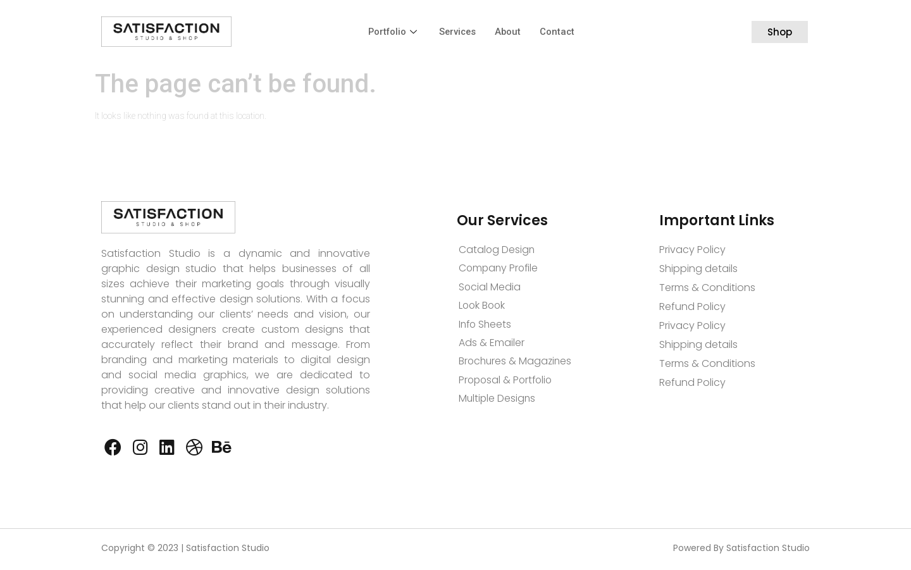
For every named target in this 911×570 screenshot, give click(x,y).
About (509, 31)
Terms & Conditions (707, 287)
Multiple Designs (498, 401)
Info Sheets (486, 325)
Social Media (490, 287)
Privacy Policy (692, 249)
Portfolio (392, 31)
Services (457, 31)
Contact (559, 31)
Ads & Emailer (491, 344)
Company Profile (500, 268)
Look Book (483, 306)
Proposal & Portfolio (507, 382)
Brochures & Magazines (516, 363)
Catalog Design (497, 249)
